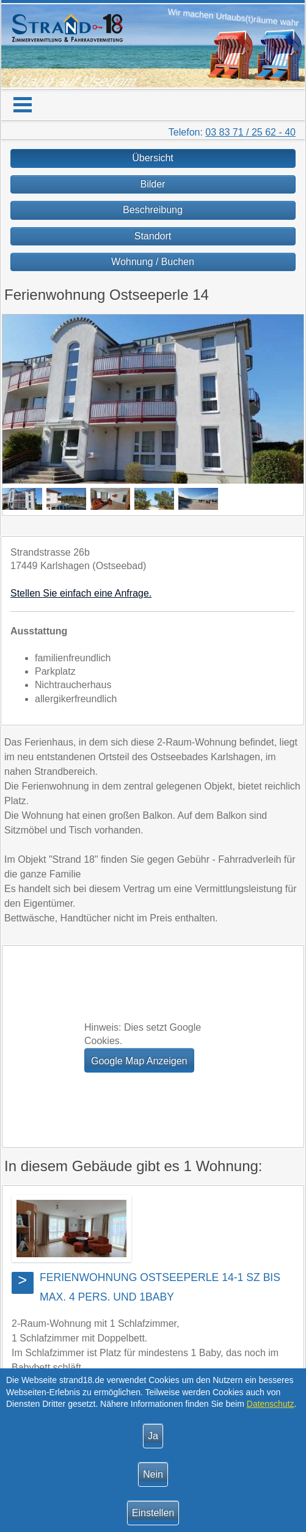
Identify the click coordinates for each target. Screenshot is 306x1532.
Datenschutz (270, 1404)
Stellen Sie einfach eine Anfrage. (80, 593)
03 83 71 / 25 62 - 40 (250, 132)
